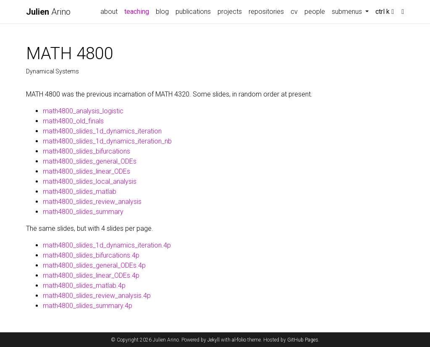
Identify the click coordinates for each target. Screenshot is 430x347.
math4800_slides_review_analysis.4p (97, 296)
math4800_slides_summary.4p (87, 306)
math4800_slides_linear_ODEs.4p (91, 275)
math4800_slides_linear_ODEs (86, 171)
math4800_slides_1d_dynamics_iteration (102, 131)
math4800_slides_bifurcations (86, 151)
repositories (266, 12)
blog (162, 12)
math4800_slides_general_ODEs (89, 161)
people (314, 12)
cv (294, 12)
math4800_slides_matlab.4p (84, 286)
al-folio (239, 340)
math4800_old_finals (73, 121)
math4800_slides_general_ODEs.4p (94, 265)
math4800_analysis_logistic (83, 111)
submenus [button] (348, 12)
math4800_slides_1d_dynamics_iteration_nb (107, 141)
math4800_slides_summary (83, 212)
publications (193, 12)
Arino (48, 12)
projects (230, 12)
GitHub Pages (302, 340)
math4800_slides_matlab (79, 192)
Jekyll (213, 340)
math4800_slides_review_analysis (92, 202)
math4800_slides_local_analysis (89, 181)
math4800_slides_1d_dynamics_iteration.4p (107, 245)
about (109, 12)
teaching (138, 11)
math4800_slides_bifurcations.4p (91, 255)
